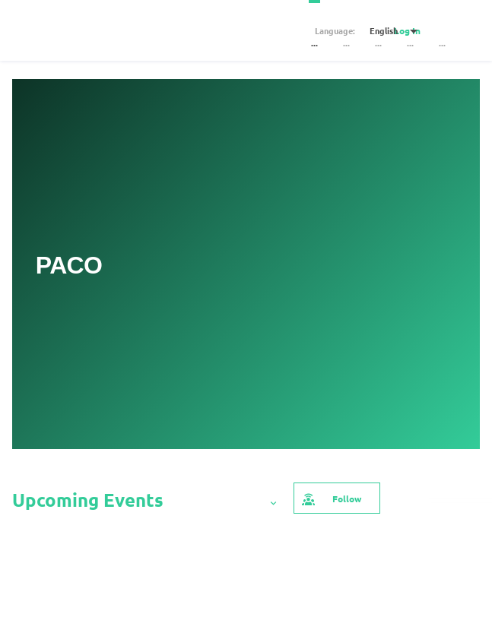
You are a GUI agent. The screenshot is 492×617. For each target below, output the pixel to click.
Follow (330, 497)
